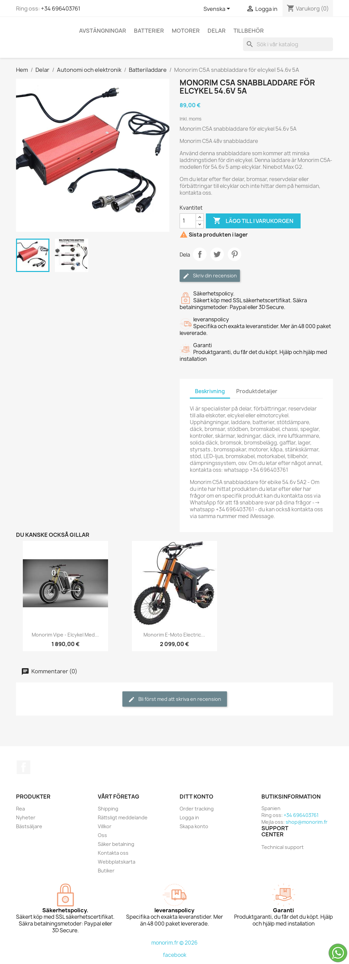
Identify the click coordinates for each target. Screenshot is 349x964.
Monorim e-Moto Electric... (174, 634)
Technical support (282, 847)
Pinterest (234, 254)
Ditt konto (196, 796)
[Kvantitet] (188, 220)
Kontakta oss (113, 853)
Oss (102, 835)
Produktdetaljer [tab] (256, 391)
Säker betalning (116, 844)
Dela (200, 254)
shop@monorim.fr (307, 822)
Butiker (106, 870)
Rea (20, 808)
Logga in (189, 817)
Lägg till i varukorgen (253, 220)
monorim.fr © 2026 (174, 942)
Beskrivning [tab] (210, 391)
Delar (217, 30)
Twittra (217, 254)
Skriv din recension (210, 275)
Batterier (149, 30)
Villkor (104, 826)
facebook (174, 955)
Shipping (108, 808)
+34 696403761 (60, 8)
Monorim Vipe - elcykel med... (65, 634)
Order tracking (197, 808)
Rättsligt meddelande (123, 817)
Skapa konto (194, 826)
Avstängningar (102, 30)
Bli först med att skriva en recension (174, 699)
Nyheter (25, 817)
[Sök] (288, 44)
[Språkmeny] (217, 9)
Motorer (186, 30)
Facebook (23, 767)
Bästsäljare (29, 826)
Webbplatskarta (116, 861)
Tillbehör (248, 30)
